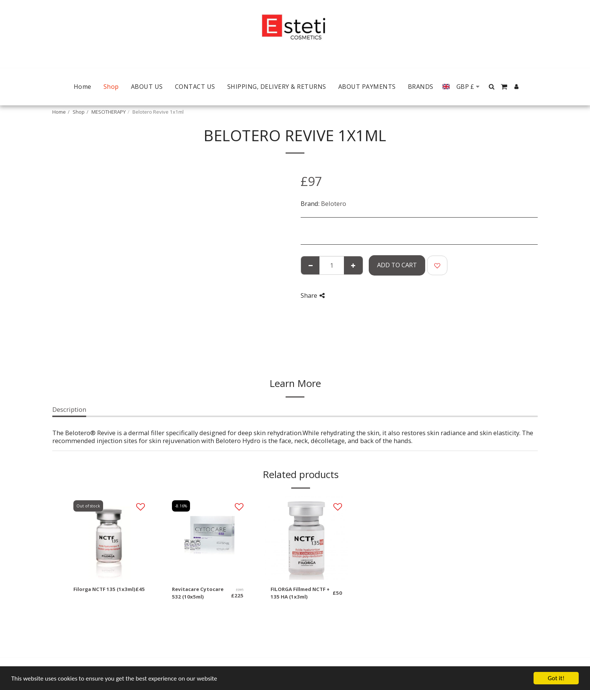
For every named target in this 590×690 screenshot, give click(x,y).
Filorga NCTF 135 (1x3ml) (104, 589)
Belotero (333, 203)
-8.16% (181, 506)
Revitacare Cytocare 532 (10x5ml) (198, 593)
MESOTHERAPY (108, 111)
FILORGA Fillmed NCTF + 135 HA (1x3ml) (300, 593)
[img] (109, 538)
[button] (491, 87)
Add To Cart (397, 264)
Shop (79, 111)
